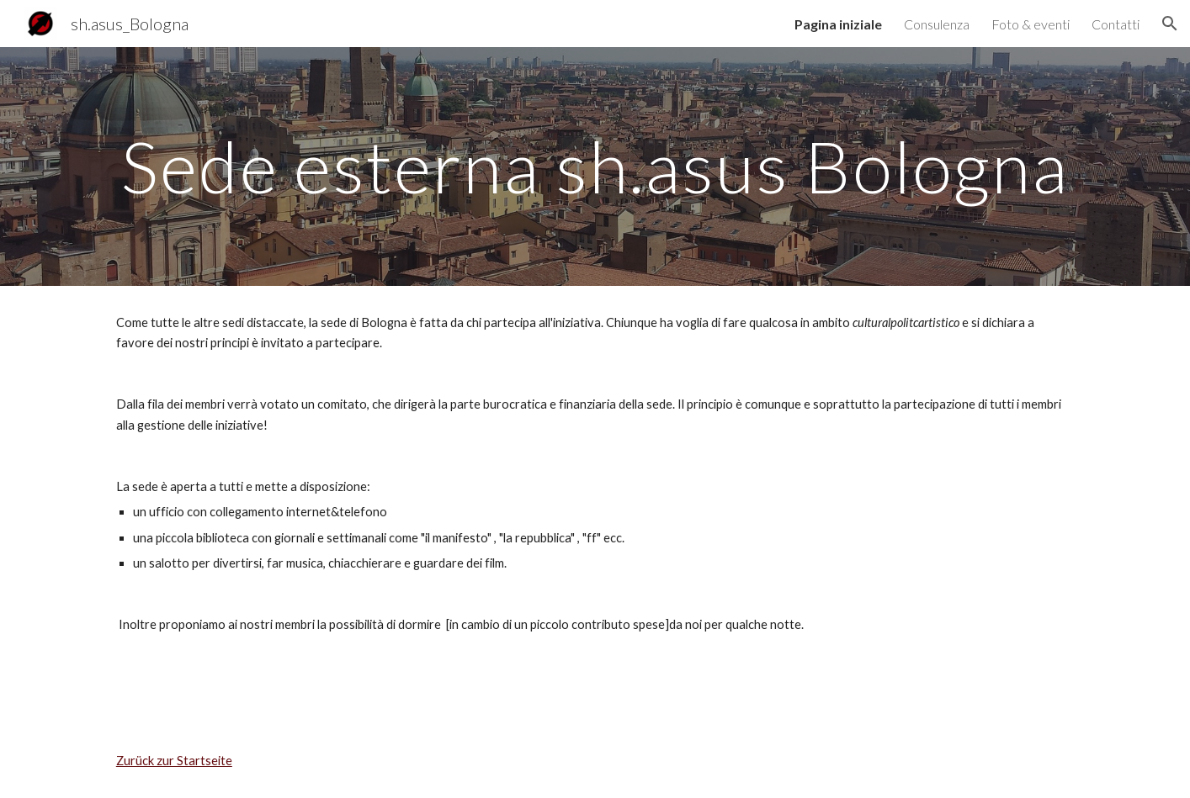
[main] (595, 166)
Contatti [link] (1116, 24)
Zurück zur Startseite (174, 760)
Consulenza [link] (937, 24)
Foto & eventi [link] (1030, 24)
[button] (1170, 23)
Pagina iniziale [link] (838, 24)
